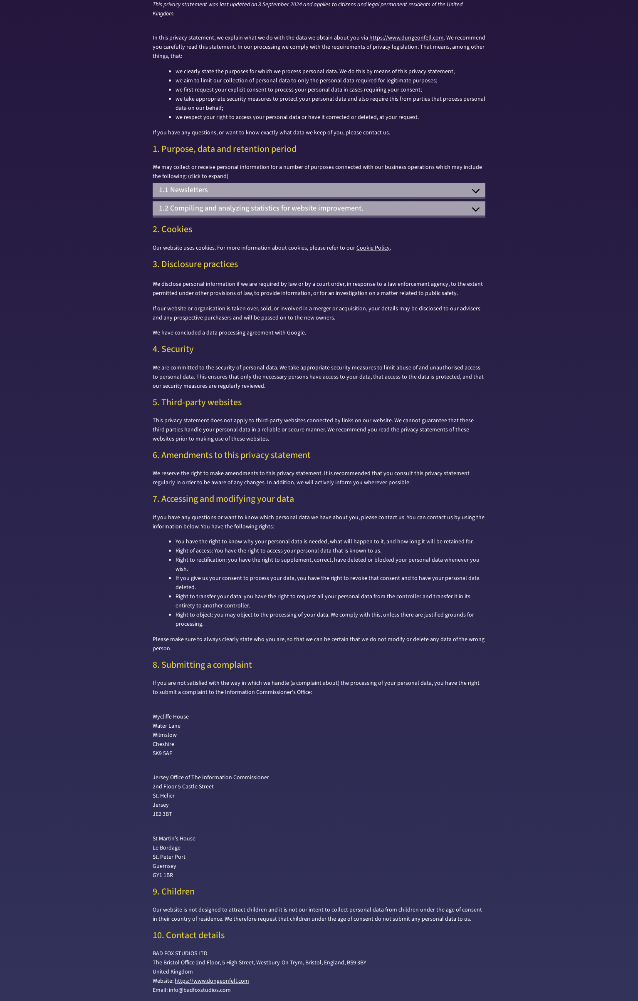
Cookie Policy (373, 248)
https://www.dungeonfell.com (406, 38)
